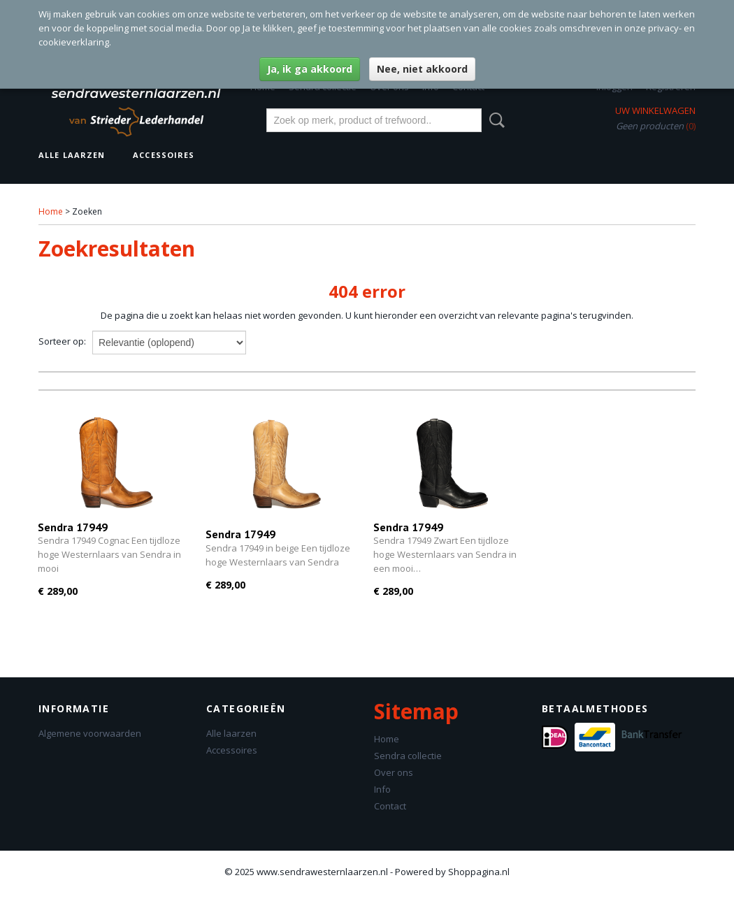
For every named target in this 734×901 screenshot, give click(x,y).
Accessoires (163, 155)
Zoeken (494, 120)
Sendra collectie (408, 755)
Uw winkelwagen (655, 110)
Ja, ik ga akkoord (309, 68)
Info (382, 789)
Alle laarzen (71, 155)
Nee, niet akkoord (422, 68)
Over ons (393, 772)
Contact (390, 806)
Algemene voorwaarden (89, 733)
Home (50, 211)
